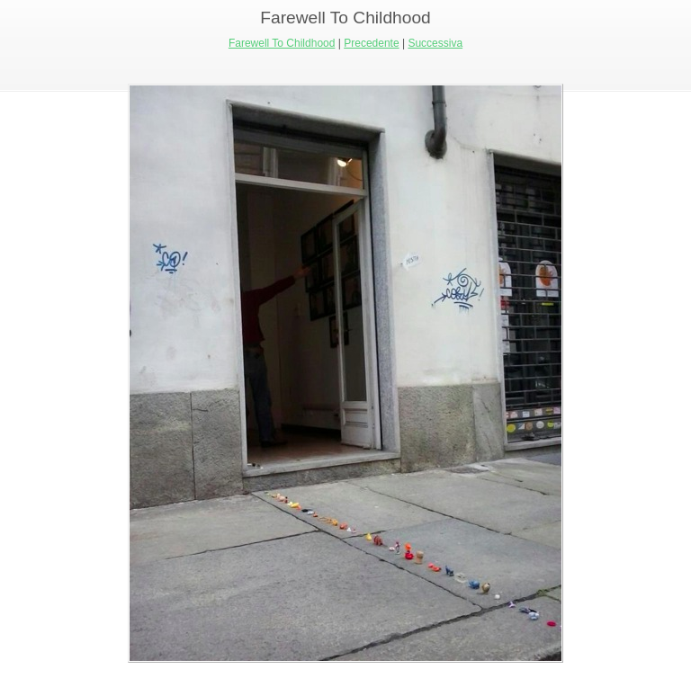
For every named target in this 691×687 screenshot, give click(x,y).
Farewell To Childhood (282, 43)
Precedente (371, 43)
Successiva (435, 43)
